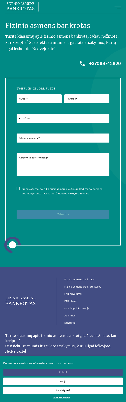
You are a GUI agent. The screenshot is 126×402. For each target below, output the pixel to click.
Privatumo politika (61, 398)
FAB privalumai (73, 293)
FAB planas (70, 301)
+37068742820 (105, 63)
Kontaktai (69, 322)
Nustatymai (63, 390)
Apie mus (69, 315)
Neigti (63, 381)
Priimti (63, 372)
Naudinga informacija (76, 308)
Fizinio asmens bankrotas (79, 279)
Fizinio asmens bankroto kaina (82, 286)
